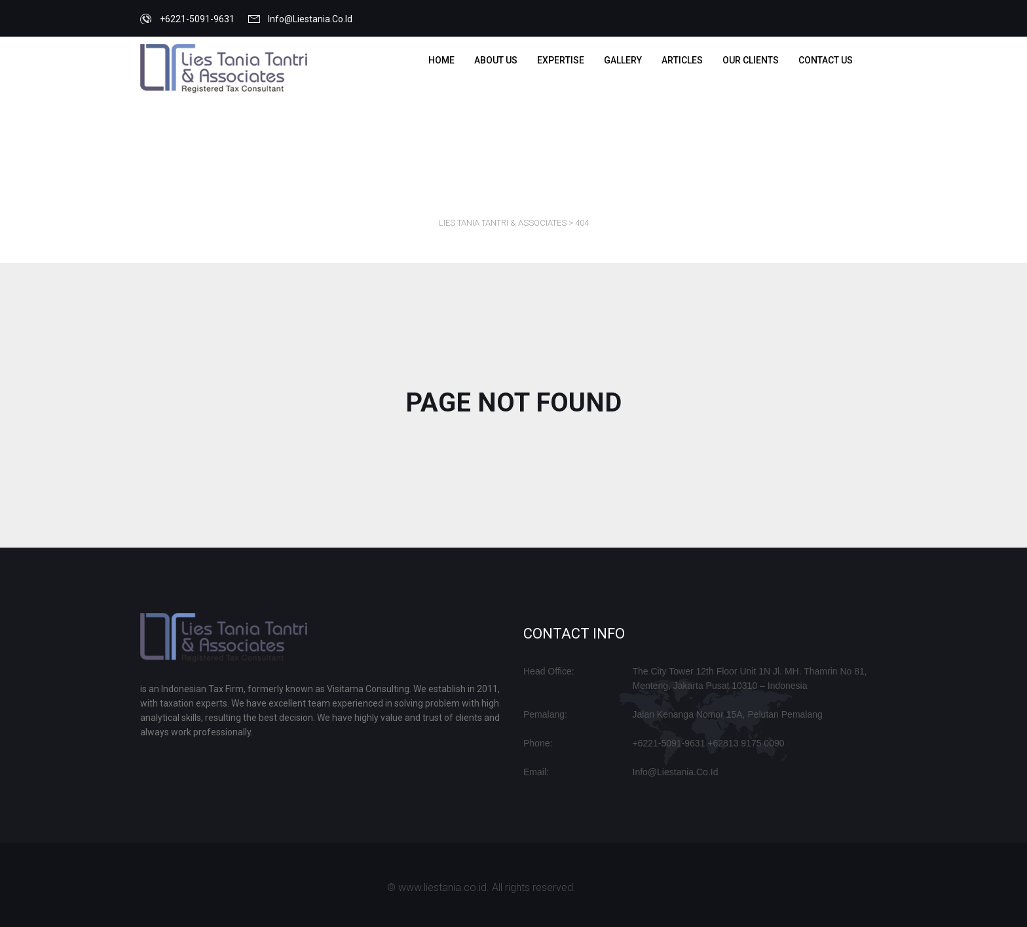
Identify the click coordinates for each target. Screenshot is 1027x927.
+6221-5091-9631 (197, 19)
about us (495, 60)
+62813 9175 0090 (745, 743)
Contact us (825, 60)
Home (441, 60)
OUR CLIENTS (750, 60)
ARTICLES (682, 60)
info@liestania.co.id (310, 19)
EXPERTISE (560, 60)
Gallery (623, 60)
